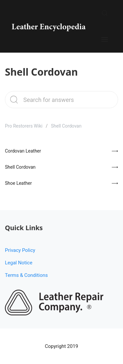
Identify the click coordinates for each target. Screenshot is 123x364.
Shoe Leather (18, 183)
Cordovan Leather (23, 151)
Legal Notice (18, 263)
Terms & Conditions (26, 275)
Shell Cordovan (20, 167)
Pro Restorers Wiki (23, 126)
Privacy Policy (20, 250)
